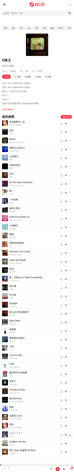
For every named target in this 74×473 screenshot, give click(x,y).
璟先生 (12, 237)
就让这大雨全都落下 (19, 312)
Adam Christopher (17, 185)
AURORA (13, 358)
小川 (11, 350)
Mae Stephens (15, 220)
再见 (11, 424)
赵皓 (11, 376)
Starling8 (13, 384)
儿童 (36, 28)
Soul (29, 28)
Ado (11, 436)
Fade (11, 364)
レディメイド (16, 433)
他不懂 (12, 286)
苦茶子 (12, 381)
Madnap (12, 324)
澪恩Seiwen (14, 151)
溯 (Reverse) (15, 398)
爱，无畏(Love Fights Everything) (25, 277)
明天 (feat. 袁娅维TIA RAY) (22, 450)
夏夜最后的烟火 (17, 338)
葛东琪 (12, 272)
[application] (37, 469)
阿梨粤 (12, 211)
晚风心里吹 (14, 208)
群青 (11, 407)
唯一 (11, 191)
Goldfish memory (17, 442)
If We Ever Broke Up (19, 217)
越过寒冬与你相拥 (18, 372)
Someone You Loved (19, 251)
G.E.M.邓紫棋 (15, 125)
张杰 (11, 289)
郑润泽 (12, 315)
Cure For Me (15, 355)
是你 (11, 130)
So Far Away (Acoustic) (20, 182)
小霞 (11, 298)
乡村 (44, 28)
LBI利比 (12, 229)
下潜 (11, 346)
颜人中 (12, 341)
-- (9, 467)
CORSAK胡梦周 (16, 401)
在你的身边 (14, 165)
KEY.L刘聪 (8, 66)
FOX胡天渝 (14, 280)
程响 (11, 159)
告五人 (12, 194)
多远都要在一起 (17, 122)
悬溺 (11, 269)
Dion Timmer (14, 393)
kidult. (11, 445)
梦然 (11, 133)
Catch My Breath (17, 260)
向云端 (12, 295)
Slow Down (14, 320)
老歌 (13, 28)
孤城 (11, 234)
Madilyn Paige (15, 255)
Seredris (13, 306)
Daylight (13, 303)
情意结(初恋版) (16, 243)
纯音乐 (60, 28)
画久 (11, 177)
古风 (21, 28)
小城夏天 (13, 225)
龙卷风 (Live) (15, 416)
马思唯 (12, 453)
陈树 (11, 203)
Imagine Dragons (16, 142)
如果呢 (12, 329)
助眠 (52, 28)
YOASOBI (13, 410)
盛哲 (11, 168)
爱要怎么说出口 (17, 148)
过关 (11, 173)
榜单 (5, 28)
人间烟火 (13, 156)
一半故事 (13, 199)
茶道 (69, 28)
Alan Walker (14, 367)
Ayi (10, 246)
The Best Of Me (17, 390)
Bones (12, 139)
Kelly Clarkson (15, 263)
